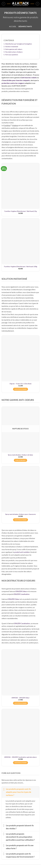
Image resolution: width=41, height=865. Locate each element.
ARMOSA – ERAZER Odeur (21, 698)
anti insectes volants (29, 77)
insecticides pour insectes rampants (16, 80)
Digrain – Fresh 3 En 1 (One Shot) (20, 384)
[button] (3, 3)
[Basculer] (4, 789)
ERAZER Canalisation (21, 594)
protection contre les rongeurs (13, 83)
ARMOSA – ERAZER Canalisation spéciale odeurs (20, 757)
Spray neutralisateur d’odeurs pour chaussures (20, 514)
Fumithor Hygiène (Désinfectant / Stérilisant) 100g (20, 266)
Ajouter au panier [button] (21, 389)
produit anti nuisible (21, 552)
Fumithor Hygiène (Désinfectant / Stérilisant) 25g (20, 211)
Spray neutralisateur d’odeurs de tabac (20, 455)
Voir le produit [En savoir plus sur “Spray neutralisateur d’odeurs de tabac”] (20, 460)
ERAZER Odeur (21, 591)
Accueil (12, 26)
